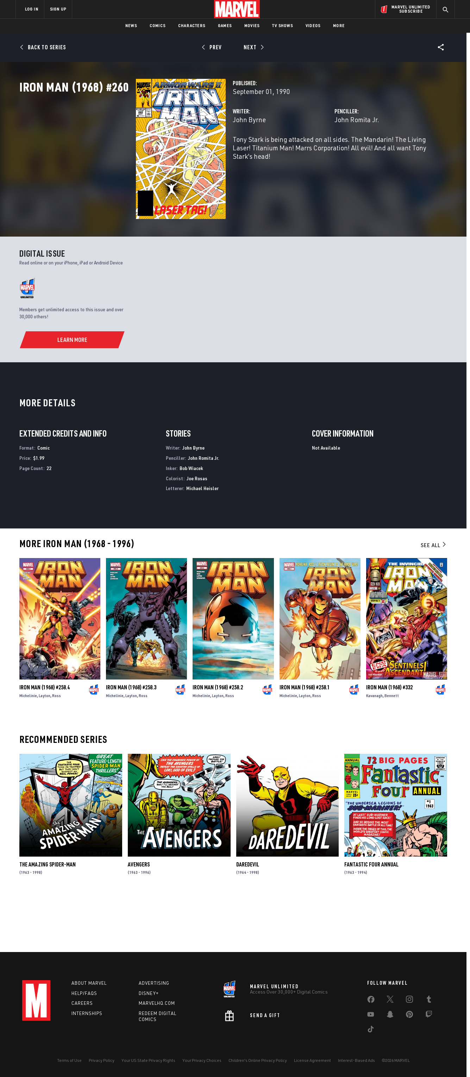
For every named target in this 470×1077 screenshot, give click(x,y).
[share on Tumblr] (428, 1000)
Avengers (139, 916)
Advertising (154, 983)
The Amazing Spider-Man (47, 916)
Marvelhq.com (157, 1003)
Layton (44, 748)
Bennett (391, 748)
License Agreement (312, 1060)
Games (225, 25)
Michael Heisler (202, 541)
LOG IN (31, 9)
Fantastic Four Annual (371, 916)
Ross (56, 748)
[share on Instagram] (409, 1000)
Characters (191, 25)
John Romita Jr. (316, 150)
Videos (313, 25)
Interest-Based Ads (356, 1060)
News (131, 25)
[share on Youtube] (370, 1015)
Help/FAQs (84, 993)
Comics (157, 25)
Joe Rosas (197, 531)
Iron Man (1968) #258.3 (131, 739)
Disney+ (149, 993)
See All (434, 597)
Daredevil (247, 916)
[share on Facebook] (371, 1000)
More (339, 25)
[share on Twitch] (428, 1015)
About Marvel (89, 983)
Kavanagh (374, 748)
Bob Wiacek (191, 521)
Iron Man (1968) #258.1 (305, 739)
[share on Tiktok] (370, 1030)
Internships (86, 1013)
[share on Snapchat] (390, 1015)
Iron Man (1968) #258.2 (218, 739)
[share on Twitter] (390, 1000)
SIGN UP (58, 9)
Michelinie (28, 748)
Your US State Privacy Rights (148, 1060)
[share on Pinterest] (409, 1015)
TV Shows (282, 25)
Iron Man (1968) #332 (389, 739)
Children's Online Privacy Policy (257, 1060)
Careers (82, 1003)
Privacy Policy (101, 1060)
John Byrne (167, 150)
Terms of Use (69, 1060)
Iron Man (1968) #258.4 (44, 739)
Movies (251, 25)
